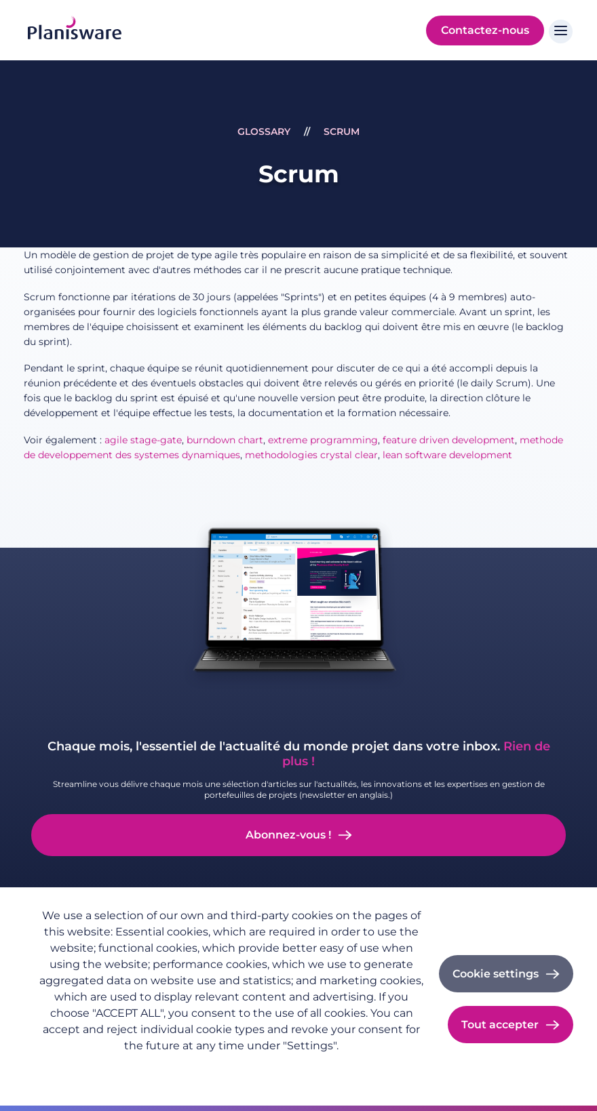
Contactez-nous (485, 30)
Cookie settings (495, 973)
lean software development (447, 455)
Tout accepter (500, 1024)
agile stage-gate (143, 440)
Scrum (342, 131)
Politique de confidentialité (101, 1067)
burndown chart (225, 440)
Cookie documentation (284, 1067)
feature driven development (449, 440)
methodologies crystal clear (311, 455)
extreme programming (323, 440)
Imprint (198, 1067)
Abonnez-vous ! (288, 834)
